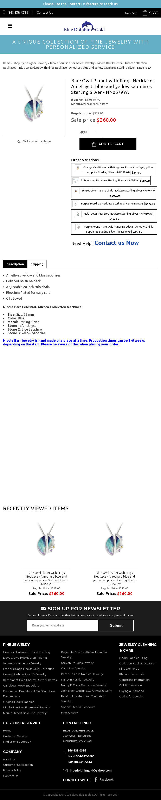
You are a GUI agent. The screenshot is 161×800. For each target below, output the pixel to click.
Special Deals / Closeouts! (78, 707)
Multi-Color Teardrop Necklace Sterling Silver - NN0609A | (114, 215)
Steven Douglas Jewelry (77, 662)
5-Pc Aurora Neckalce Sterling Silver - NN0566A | (110, 180)
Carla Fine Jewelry (73, 668)
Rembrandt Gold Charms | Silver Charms (30, 680)
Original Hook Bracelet (18, 701)
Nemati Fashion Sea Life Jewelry (24, 674)
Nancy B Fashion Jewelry (77, 679)
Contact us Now (117, 243)
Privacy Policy (12, 770)
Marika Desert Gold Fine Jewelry (24, 713)
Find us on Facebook (17, 741)
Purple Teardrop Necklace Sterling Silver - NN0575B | (113, 204)
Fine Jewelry (69, 712)
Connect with (76, 780)
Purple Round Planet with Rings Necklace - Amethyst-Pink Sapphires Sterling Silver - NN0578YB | (114, 228)
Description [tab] (15, 264)
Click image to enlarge (36, 141)
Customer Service (15, 736)
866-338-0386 (18, 12)
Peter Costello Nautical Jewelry (82, 674)
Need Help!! (82, 243)
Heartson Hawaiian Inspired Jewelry (27, 652)
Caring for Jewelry (131, 696)
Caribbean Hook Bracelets (21, 685)
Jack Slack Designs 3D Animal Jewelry (86, 690)
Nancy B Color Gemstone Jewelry (83, 685)
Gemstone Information (134, 679)
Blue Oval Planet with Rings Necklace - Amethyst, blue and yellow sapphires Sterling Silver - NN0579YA (46, 578)
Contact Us (45, 12)
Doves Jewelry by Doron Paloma (25, 657)
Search (130, 12)
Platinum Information (133, 674)
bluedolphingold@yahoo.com (91, 770)
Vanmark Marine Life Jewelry (22, 663)
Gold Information (130, 685)
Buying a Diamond (131, 690)
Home (7, 730)
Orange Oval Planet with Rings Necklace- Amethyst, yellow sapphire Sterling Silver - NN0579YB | (114, 169)
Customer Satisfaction (18, 764)
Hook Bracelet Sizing (133, 657)
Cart (153, 13)
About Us (9, 759)
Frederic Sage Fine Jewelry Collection (28, 668)
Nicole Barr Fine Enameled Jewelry (26, 707)
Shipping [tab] (37, 264)
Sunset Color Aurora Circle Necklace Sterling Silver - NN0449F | (114, 192)
